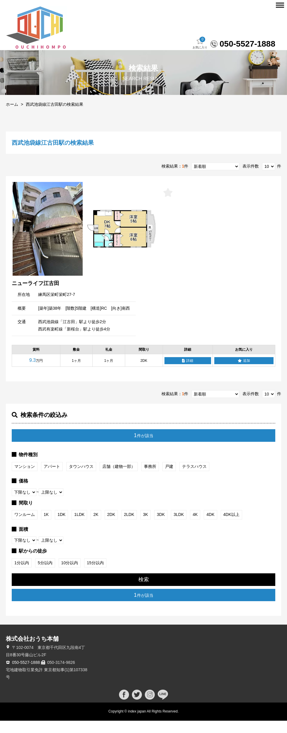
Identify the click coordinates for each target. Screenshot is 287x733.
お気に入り (200, 55)
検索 (143, 592)
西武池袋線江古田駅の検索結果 (54, 116)
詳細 (187, 373)
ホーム (12, 116)
